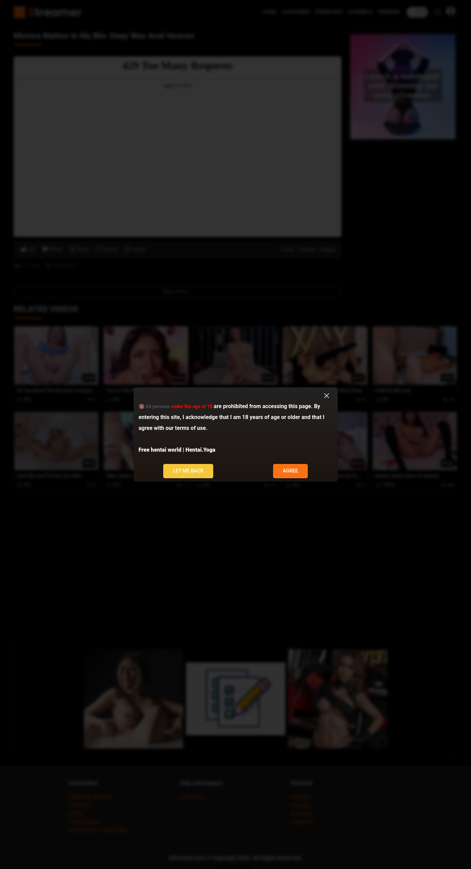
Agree (290, 470)
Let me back (188, 470)
